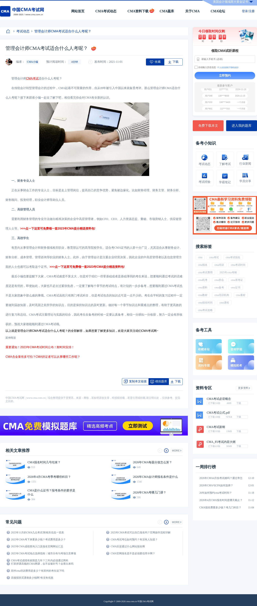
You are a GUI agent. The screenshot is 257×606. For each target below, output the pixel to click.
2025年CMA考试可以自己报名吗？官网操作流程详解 (141, 532)
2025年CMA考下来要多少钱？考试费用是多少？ (38, 539)
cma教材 (202, 295)
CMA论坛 (218, 11)
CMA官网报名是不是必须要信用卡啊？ (133, 553)
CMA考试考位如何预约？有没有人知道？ (134, 539)
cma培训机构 (221, 295)
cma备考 (219, 287)
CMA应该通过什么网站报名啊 (128, 546)
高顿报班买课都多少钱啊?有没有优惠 (32, 577)
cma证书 (235, 287)
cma (200, 257)
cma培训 (219, 265)
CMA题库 (167, 11)
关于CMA (192, 11)
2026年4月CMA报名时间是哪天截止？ (220, 500)
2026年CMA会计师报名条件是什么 (155, 476)
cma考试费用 (205, 272)
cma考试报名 (233, 257)
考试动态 (21, 31)
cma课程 (224, 302)
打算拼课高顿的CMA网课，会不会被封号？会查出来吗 (42, 563)
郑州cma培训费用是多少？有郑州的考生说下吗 (37, 570)
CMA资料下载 (138, 11)
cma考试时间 (238, 265)
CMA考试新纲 (216, 427)
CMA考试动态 (106, 11)
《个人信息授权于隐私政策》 (228, 67)
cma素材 (240, 295)
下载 (239, 403)
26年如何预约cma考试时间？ (215, 492)
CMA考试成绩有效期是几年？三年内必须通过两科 (39, 560)
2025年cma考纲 (228, 272)
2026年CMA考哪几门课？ (149, 492)
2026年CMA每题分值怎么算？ (152, 462)
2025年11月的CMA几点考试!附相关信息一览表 (37, 532)
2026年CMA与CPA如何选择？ (216, 485)
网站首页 (77, 11)
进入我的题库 (241, 125)
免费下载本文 (208, 125)
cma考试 (214, 257)
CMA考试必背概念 (219, 398)
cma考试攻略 (205, 310)
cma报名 (202, 265)
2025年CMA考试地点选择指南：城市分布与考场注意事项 (43, 553)
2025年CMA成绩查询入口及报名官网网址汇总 (37, 546)
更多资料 (244, 388)
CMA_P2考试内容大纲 (221, 441)
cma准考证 (237, 280)
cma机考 (202, 280)
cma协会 (219, 280)
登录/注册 (248, 11)
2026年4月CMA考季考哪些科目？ (49, 476)
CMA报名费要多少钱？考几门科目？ (220, 507)
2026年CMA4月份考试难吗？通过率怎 (220, 478)
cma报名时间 (205, 302)
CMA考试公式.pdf (218, 412)
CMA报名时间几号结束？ (44, 462)
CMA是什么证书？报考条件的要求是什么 (51, 492)
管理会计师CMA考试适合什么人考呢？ (61, 31)
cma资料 (202, 287)
